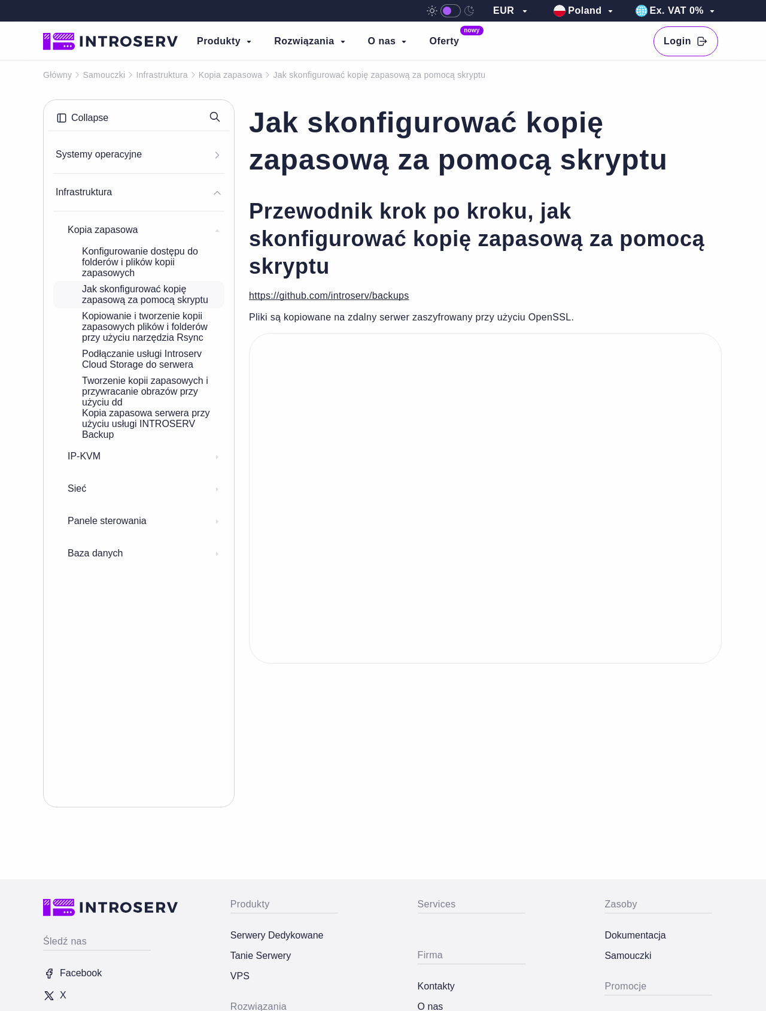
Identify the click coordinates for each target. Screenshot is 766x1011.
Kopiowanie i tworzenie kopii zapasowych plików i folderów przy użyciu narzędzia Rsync (145, 327)
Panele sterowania (144, 521)
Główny (57, 75)
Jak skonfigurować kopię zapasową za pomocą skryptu (145, 294)
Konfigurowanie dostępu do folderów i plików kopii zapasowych (140, 262)
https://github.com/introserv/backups (329, 295)
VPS (240, 976)
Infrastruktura (161, 75)
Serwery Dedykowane (277, 935)
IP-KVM (144, 456)
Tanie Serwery (260, 956)
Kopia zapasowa (231, 75)
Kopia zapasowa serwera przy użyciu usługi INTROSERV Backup (145, 424)
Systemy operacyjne (138, 155)
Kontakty (436, 986)
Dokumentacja (634, 935)
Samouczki (104, 75)
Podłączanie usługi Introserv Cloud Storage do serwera (142, 359)
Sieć (144, 489)
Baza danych (144, 553)
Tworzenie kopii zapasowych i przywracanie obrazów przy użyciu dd (145, 391)
